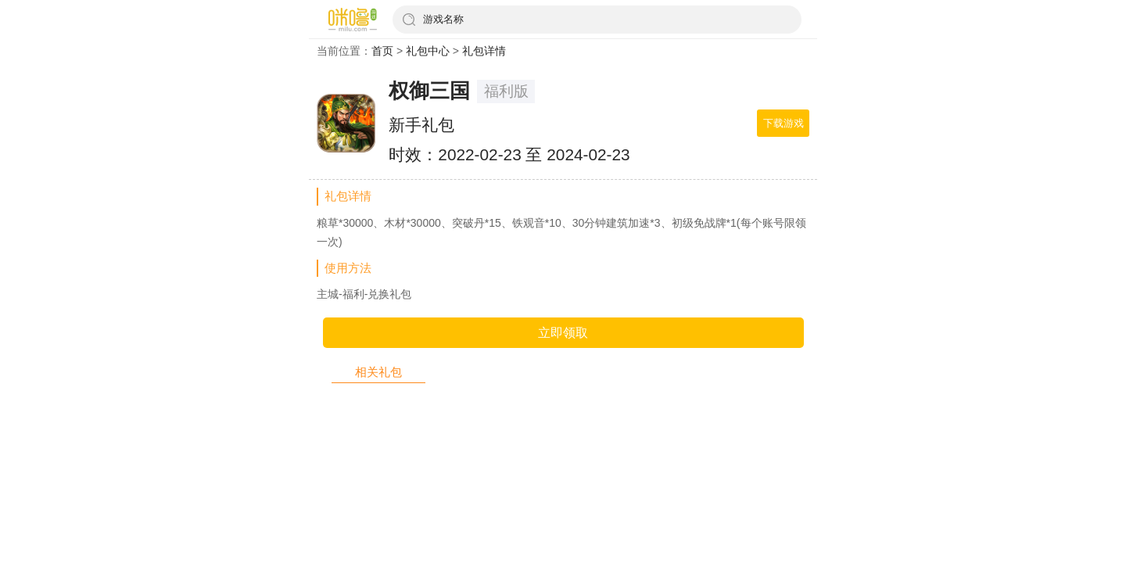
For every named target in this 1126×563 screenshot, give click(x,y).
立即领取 (563, 332)
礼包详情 (484, 51)
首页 (382, 51)
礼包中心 (428, 51)
